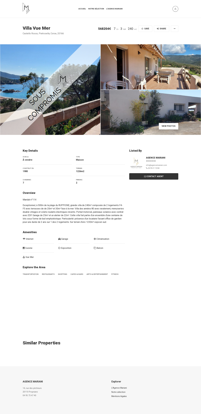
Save (145, 29)
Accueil (82, 9)
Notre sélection (96, 9)
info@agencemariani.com (156, 165)
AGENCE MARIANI (155, 157)
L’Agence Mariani (119, 388)
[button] (174, 28)
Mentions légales (119, 396)
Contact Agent (154, 176)
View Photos (168, 126)
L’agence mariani (114, 9)
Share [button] (161, 29)
